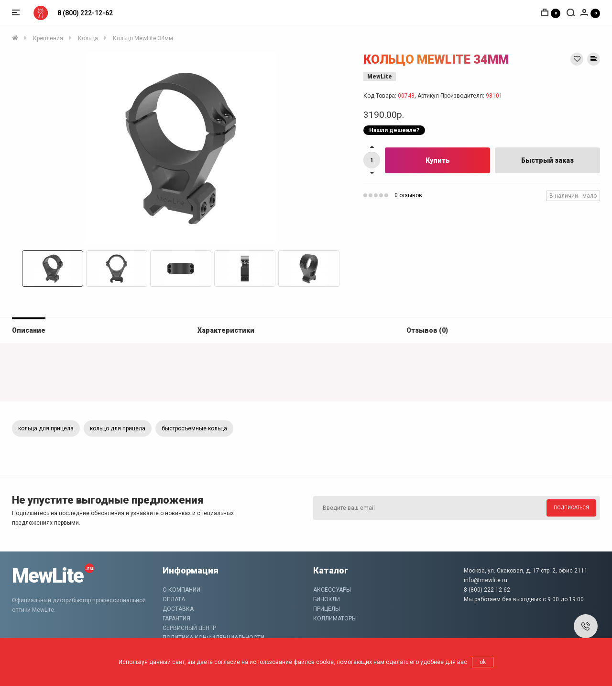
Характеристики (225, 330)
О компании (181, 589)
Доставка (178, 609)
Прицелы (326, 609)
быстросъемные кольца (194, 428)
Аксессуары (332, 589)
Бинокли (326, 599)
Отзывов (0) (427, 330)
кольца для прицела (46, 428)
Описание (28, 330)
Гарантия (176, 618)
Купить (438, 160)
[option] (180, 148)
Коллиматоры (335, 618)
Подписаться (571, 507)
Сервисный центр (189, 628)
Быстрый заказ (547, 160)
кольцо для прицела (117, 428)
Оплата (174, 599)
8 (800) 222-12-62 (85, 13)
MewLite (379, 76)
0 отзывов (408, 195)
